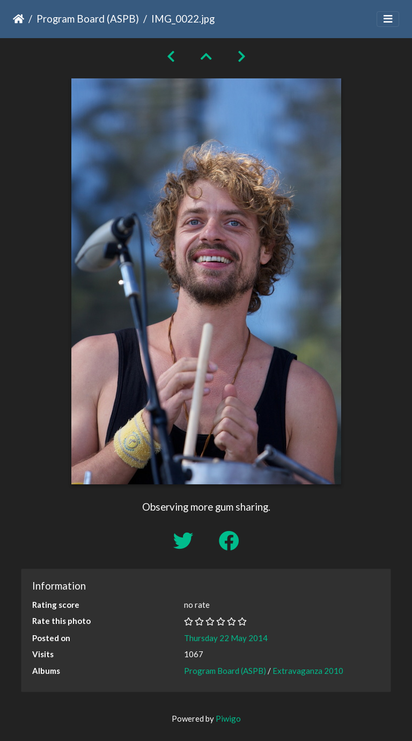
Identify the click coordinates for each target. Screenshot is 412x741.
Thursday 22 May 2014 (226, 638)
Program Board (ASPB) (87, 18)
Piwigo (228, 718)
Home (18, 18)
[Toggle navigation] (388, 19)
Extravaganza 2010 (308, 670)
